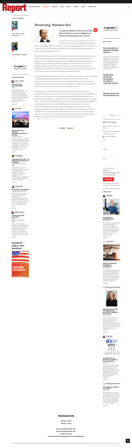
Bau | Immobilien (34, 6)
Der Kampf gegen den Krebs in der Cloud (111, 388)
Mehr (68, 6)
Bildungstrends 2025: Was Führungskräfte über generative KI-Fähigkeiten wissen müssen (110, 311)
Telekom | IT (46, 6)
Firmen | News (106, 220)
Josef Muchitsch (19, 156)
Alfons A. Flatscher (19, 81)
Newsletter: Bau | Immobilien (111, 131)
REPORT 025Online (66, 434)
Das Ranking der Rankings (19, 55)
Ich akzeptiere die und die (111, 171)
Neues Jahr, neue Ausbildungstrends (108, 218)
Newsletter (92, 6)
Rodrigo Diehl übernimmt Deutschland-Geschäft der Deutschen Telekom (110, 79)
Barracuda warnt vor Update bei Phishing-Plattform (111, 50)
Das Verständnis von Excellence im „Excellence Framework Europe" (110, 359)
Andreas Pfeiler (19, 186)
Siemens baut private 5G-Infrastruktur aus (111, 94)
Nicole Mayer (18, 108)
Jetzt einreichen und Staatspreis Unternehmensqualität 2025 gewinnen (20, 132)
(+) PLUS (62, 6)
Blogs (83, 6)
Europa (13, 218)
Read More (14, 104)
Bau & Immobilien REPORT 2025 (66, 429)
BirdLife (46, 119)
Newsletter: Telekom (110, 136)
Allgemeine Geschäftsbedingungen (73, 436)
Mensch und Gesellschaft (18, 220)
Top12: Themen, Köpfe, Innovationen (18, 34)
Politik (13, 87)
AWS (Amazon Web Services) (113, 287)
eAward (76, 6)
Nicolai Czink (51, 119)
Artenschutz (42, 119)
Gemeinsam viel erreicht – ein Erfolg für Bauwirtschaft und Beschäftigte (20, 160)
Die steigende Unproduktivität (20, 190)
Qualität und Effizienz (17, 136)
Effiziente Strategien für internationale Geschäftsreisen (110, 264)
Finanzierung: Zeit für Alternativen (18, 216)
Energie (54, 6)
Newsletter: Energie (109, 134)
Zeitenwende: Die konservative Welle (17, 85)
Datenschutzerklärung (109, 175)
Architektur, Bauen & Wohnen (19, 164)
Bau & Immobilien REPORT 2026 (66, 431)
